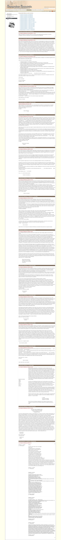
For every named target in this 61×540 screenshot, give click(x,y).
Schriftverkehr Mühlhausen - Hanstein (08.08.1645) (27, 28)
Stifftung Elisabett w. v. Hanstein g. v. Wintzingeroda (27, 29)
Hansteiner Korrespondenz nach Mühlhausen (26, 14)
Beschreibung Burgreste (10, 16)
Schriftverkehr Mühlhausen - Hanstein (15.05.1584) (27, 18)
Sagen (8, 19)
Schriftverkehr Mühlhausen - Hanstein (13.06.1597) (27, 21)
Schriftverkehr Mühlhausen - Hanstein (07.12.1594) (27, 20)
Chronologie (8, 17)
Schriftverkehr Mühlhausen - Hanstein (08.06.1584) (27, 19)
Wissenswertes (11, 11)
